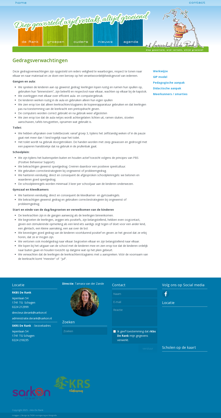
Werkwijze (160, 71)
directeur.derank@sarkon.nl (29, 312)
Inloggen (16, 415)
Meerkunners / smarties (170, 94)
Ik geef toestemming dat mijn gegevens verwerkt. (136, 335)
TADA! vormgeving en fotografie (43, 415)
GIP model (160, 77)
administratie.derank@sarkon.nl (32, 318)
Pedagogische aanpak (169, 82)
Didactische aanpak (167, 88)
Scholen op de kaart (179, 347)
